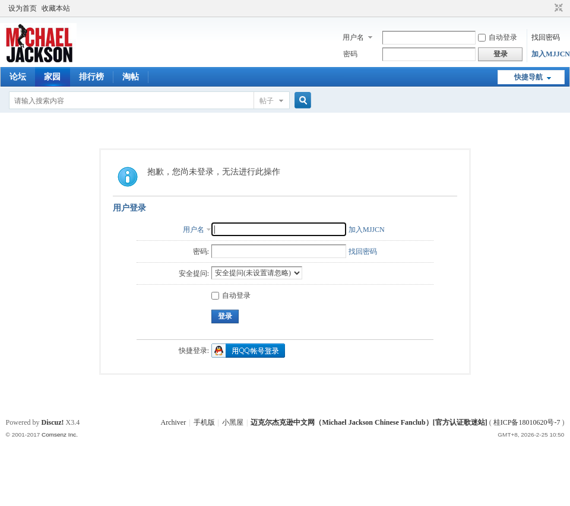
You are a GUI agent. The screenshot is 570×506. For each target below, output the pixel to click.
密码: (201, 251)
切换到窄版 (557, 8)
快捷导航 (528, 77)
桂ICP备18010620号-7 (526, 422)
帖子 (266, 101)
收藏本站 (56, 8)
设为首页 (22, 8)
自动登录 (497, 37)
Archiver (173, 422)
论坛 (18, 76)
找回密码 (545, 37)
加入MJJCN (550, 54)
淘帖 (130, 76)
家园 (52, 76)
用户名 (353, 37)
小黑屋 (232, 422)
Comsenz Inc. (60, 434)
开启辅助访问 (547, 8)
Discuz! (53, 422)
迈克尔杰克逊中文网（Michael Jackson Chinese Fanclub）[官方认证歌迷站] (369, 422)
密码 (350, 54)
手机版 (204, 422)
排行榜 (91, 76)
